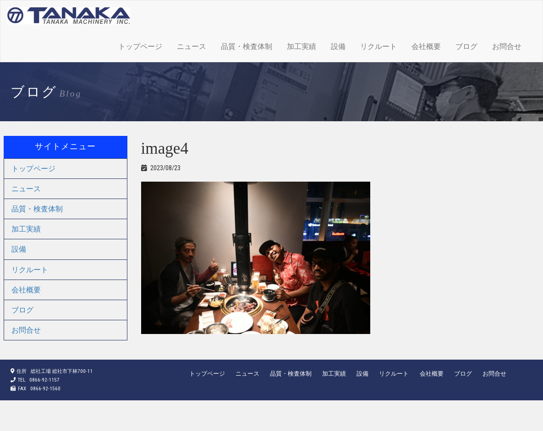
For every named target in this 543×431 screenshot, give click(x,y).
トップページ (140, 46)
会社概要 (426, 46)
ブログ (466, 46)
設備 (338, 46)
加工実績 (301, 46)
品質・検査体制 (246, 46)
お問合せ (506, 46)
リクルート (378, 46)
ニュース (191, 46)
